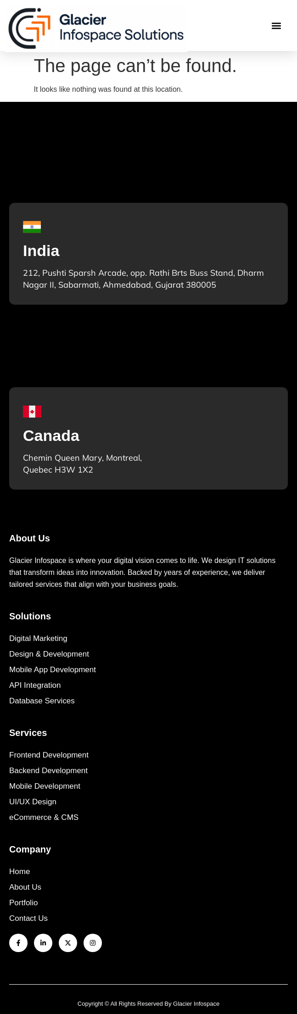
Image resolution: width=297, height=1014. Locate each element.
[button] (276, 25)
